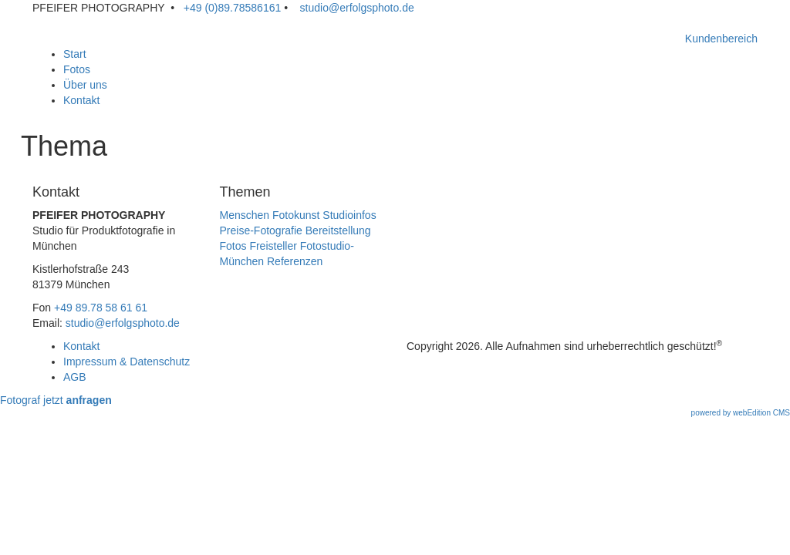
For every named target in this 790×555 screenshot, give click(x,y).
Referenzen (294, 261)
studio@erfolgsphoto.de (354, 8)
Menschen (245, 215)
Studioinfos (349, 215)
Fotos (76, 69)
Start (74, 54)
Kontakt (81, 100)
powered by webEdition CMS (740, 413)
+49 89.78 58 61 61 (100, 307)
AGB (74, 377)
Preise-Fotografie (261, 230)
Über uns (85, 85)
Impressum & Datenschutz (126, 361)
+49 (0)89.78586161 (231, 8)
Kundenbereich (721, 38)
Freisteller (272, 246)
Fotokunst (295, 215)
